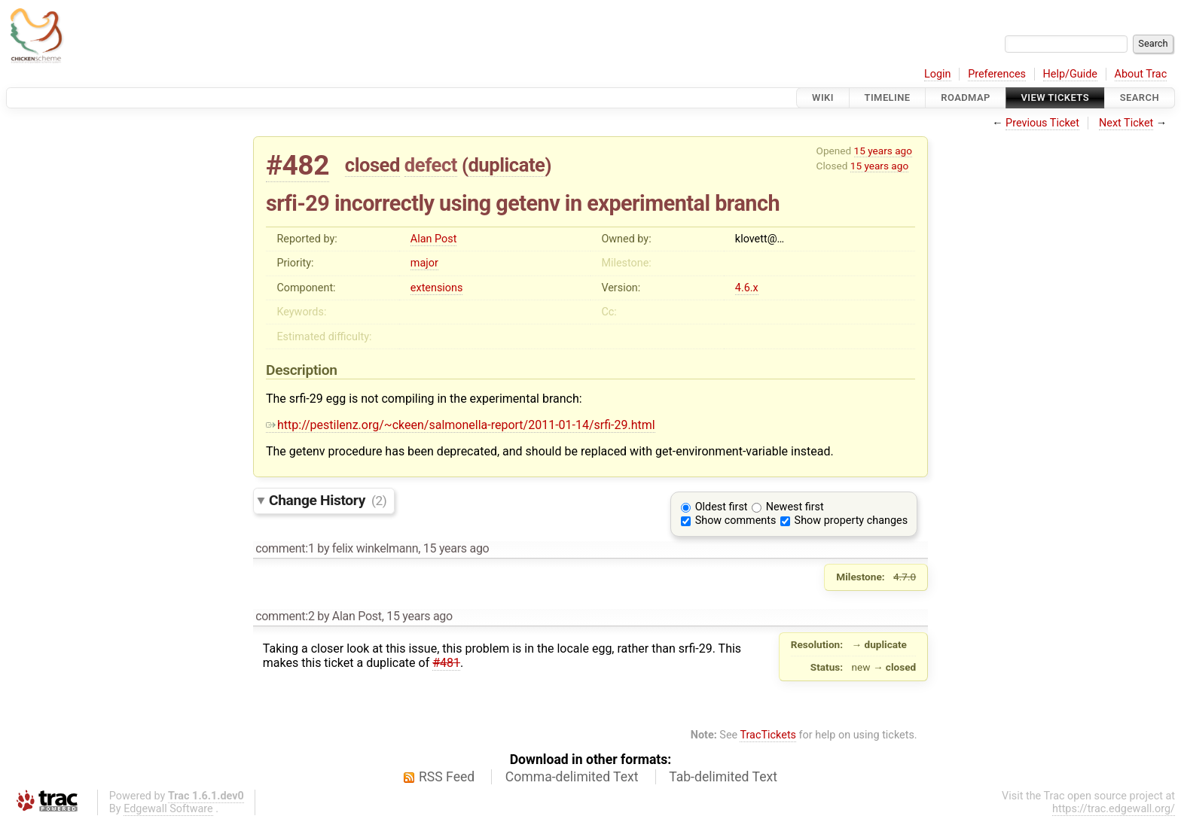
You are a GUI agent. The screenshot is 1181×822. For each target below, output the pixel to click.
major (424, 263)
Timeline (888, 97)
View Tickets (1055, 97)
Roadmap (965, 97)
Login (937, 74)
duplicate (506, 165)
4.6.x (746, 288)
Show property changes (851, 520)
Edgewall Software (168, 808)
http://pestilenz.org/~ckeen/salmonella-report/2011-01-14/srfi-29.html (460, 425)
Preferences (997, 74)
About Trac (1141, 74)
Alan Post (433, 239)
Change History (327, 500)
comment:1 (284, 548)
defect (430, 165)
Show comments (736, 520)
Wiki (823, 97)
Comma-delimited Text (572, 776)
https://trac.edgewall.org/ (1113, 808)
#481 (446, 663)
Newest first (795, 507)
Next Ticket (1126, 123)
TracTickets (768, 735)
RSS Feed (447, 776)
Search (1139, 97)
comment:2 (284, 616)
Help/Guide (1070, 74)
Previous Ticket (1042, 123)
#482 (297, 165)
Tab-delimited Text (723, 776)
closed (372, 165)
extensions (436, 288)
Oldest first (721, 507)
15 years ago (883, 151)
